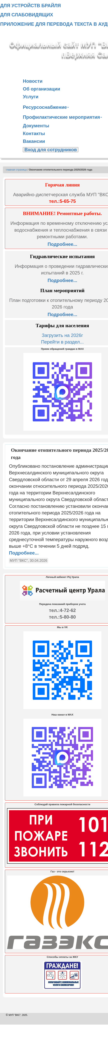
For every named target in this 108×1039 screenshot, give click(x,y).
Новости (32, 81)
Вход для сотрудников (50, 149)
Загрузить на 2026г (62, 335)
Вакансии (34, 141)
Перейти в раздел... (62, 342)
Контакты (34, 133)
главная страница (16, 169)
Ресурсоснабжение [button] (46, 107)
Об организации (41, 88)
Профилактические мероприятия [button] (62, 117)
